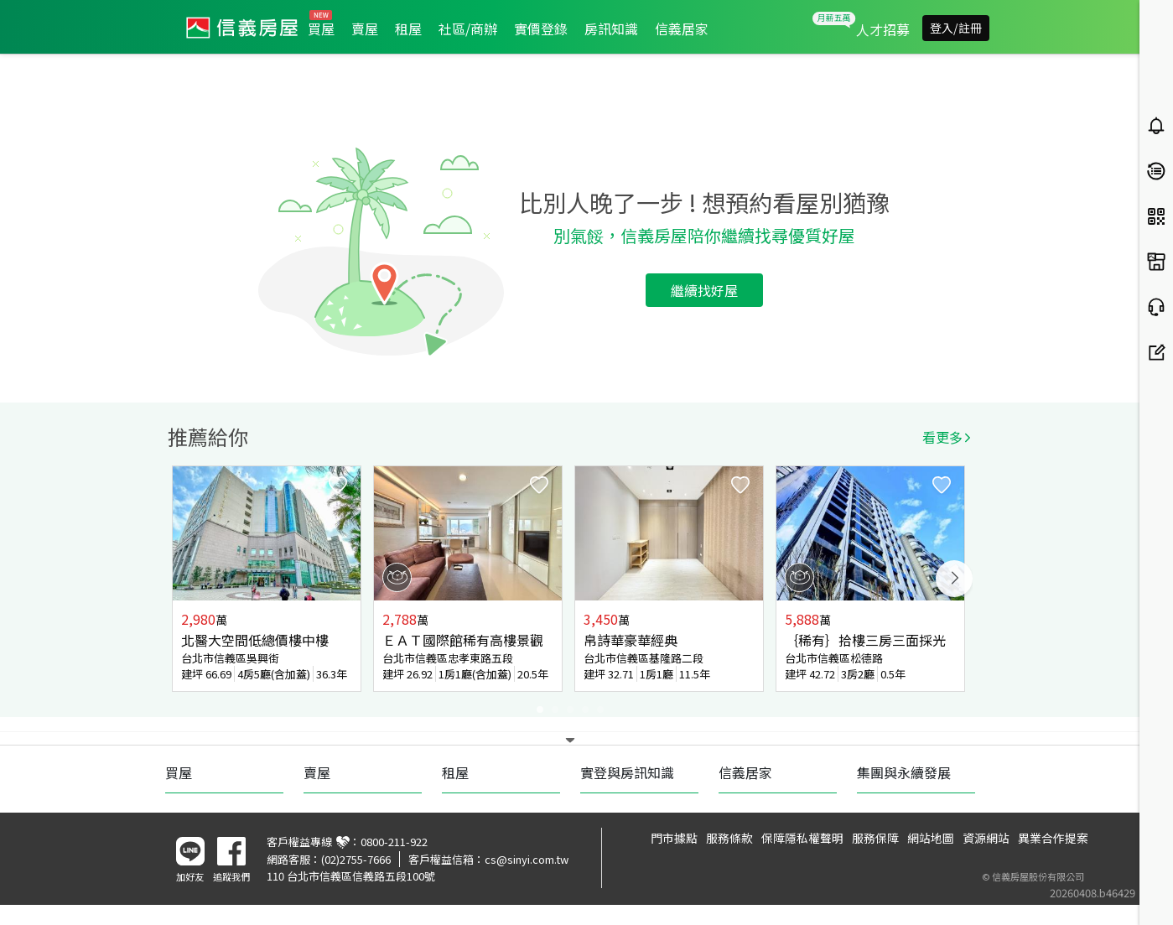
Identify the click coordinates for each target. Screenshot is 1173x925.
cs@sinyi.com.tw (526, 859)
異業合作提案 (1053, 837)
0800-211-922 (394, 842)
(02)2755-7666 (356, 859)
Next (954, 578)
